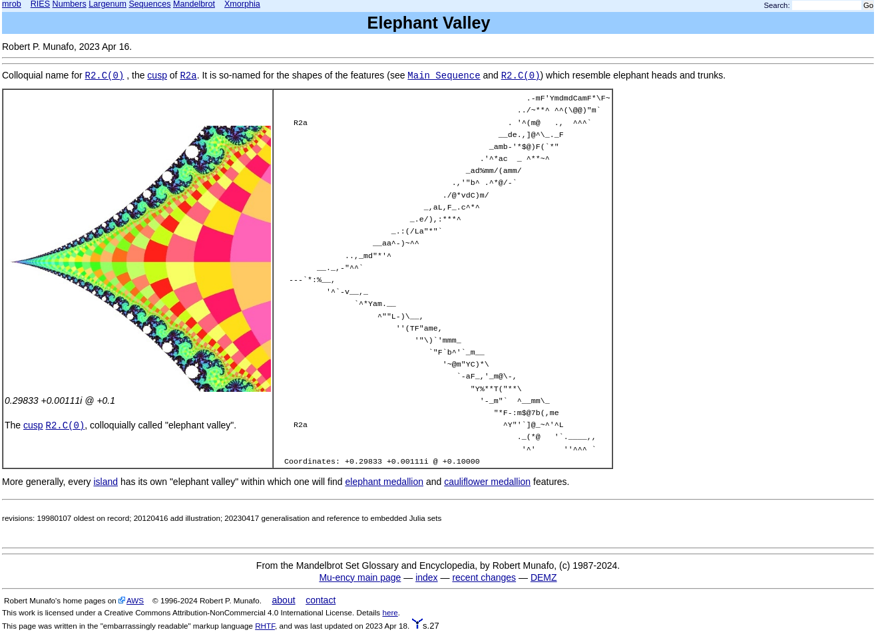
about (284, 600)
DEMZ (544, 577)
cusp (157, 75)
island (105, 481)
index (426, 577)
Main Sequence (443, 76)
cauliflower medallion (487, 481)
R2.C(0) (104, 76)
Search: (777, 5)
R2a (188, 76)
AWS (135, 600)
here (389, 612)
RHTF (265, 625)
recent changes (484, 577)
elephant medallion (384, 481)
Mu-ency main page (360, 577)
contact (320, 600)
